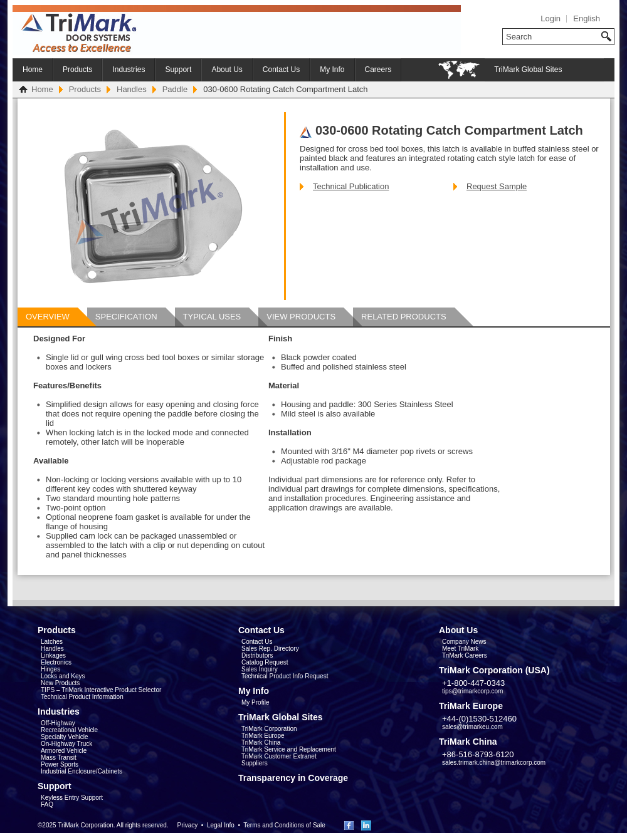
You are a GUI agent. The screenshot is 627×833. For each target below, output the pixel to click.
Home (33, 69)
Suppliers (254, 763)
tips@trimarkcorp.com (472, 691)
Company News (464, 641)
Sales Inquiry (259, 669)
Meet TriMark (460, 648)
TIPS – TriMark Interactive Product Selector (101, 689)
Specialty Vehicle (64, 736)
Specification (126, 316)
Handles (132, 89)
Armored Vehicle (64, 750)
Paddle (174, 89)
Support (178, 69)
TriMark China (260, 742)
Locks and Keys (63, 676)
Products (77, 69)
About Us (226, 69)
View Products (300, 316)
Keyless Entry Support (72, 797)
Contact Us (281, 69)
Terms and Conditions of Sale (284, 825)
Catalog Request (264, 662)
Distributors (257, 655)
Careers (378, 69)
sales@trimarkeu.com (472, 726)
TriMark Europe (263, 735)
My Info (332, 69)
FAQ (47, 804)
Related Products (403, 316)
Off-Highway (58, 723)
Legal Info (220, 825)
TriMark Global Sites (528, 69)
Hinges (50, 669)
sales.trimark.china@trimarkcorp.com (493, 762)
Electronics (56, 662)
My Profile (255, 702)
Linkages (53, 655)
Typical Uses (212, 316)
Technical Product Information (82, 696)
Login (550, 18)
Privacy (187, 825)
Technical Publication (351, 186)
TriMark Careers (464, 655)
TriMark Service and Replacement (288, 749)
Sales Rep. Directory (270, 648)
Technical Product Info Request (284, 676)
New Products (60, 683)
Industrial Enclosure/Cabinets (81, 771)
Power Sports (59, 764)
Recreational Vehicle (69, 730)
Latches (52, 641)
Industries (128, 69)
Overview (48, 316)
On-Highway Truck (66, 743)
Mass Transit (58, 757)
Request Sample (496, 186)
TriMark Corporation (269, 728)
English (586, 18)
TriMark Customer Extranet (279, 756)
